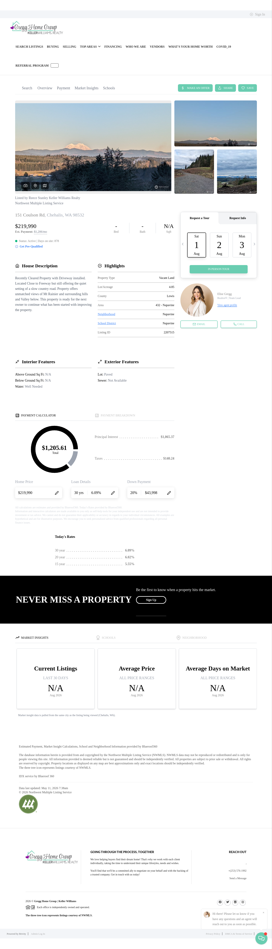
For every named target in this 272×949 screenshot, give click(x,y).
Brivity (22, 933)
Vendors (157, 46)
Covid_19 (223, 46)
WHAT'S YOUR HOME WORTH (190, 46)
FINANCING (113, 46)
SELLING (69, 46)
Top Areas (90, 46)
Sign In (257, 14)
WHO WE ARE (136, 46)
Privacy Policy (213, 933)
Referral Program (32, 65)
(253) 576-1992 (238, 870)
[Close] (263, 912)
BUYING (53, 46)
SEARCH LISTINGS (29, 46)
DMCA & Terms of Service (238, 933)
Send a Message (238, 878)
